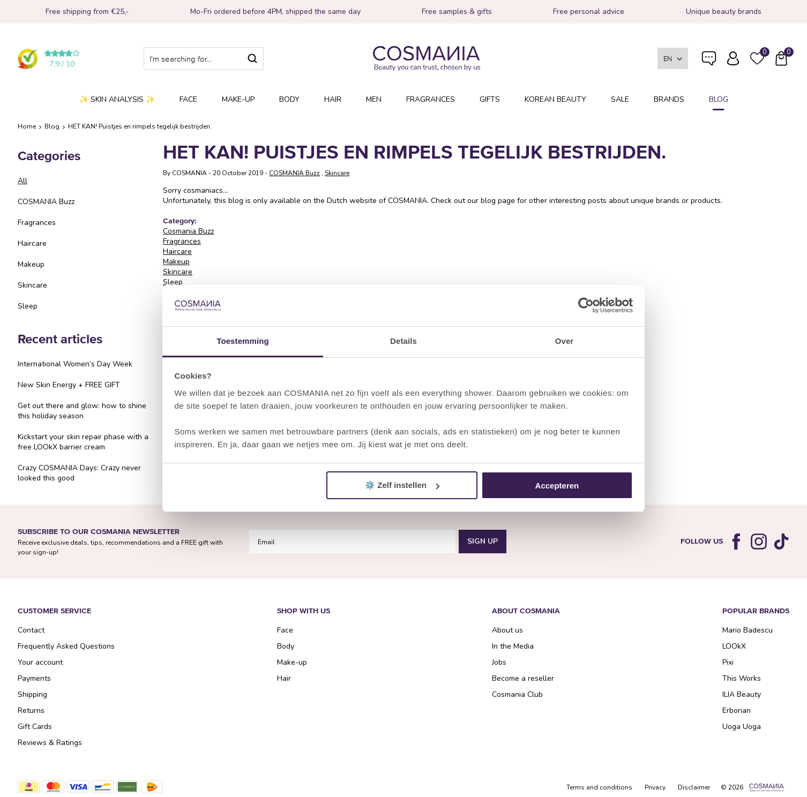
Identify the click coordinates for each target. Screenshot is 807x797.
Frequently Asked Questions (709, 65)
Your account (40, 662)
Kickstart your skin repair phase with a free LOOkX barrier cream (83, 442)
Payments (34, 678)
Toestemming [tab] (242, 340)
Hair (332, 99)
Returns (31, 710)
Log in (733, 58)
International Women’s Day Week (75, 364)
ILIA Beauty (741, 694)
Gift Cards (35, 726)
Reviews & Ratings (50, 743)
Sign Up (482, 541)
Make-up (238, 99)
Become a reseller (523, 678)
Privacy (655, 787)
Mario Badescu (747, 630)
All (22, 181)
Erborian (736, 710)
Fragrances (430, 99)
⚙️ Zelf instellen (402, 485)
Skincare (32, 285)
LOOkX (734, 646)
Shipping (32, 694)
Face (188, 99)
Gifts (490, 99)
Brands (669, 99)
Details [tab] (403, 340)
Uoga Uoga (741, 726)
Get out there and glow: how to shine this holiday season (82, 411)
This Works (741, 678)
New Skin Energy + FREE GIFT (69, 385)
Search (252, 58)
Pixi (728, 662)
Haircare (32, 243)
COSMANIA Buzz (46, 202)
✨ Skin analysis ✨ (117, 99)
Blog (718, 99)
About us (507, 630)
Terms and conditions (599, 787)
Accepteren (557, 485)
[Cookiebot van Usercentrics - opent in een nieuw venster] (586, 306)
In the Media (513, 646)
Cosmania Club (517, 694)
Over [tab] (564, 340)
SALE (620, 99)
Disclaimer (694, 787)
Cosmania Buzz (188, 231)
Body (289, 99)
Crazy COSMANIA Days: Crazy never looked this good (79, 473)
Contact (31, 630)
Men (374, 99)
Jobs (499, 662)
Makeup (31, 264)
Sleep (28, 306)
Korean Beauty (555, 99)
